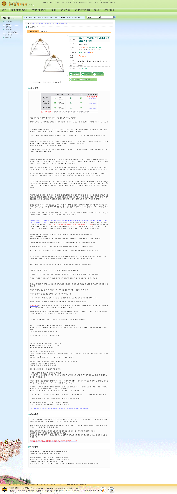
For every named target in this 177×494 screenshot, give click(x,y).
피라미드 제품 (43, 23)
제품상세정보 (64, 23)
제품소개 (34, 23)
